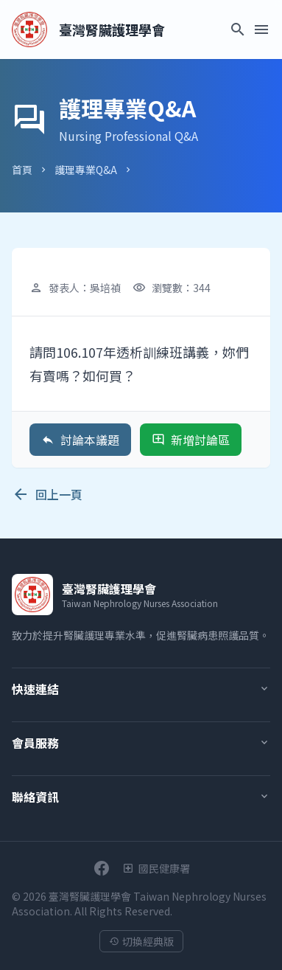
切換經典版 (141, 941)
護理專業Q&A (85, 169)
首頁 (22, 169)
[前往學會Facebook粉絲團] (101, 868)
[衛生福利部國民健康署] (156, 868)
